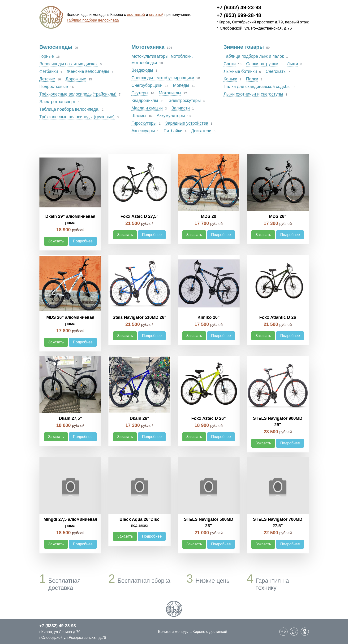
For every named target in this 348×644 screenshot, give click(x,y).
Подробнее (83, 241)
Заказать (56, 241)
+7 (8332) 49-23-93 (239, 7)
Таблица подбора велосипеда (93, 20)
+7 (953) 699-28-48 (239, 15)
